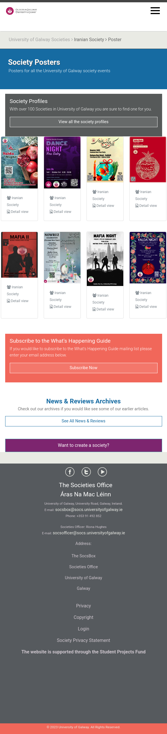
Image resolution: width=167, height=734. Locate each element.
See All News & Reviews (83, 421)
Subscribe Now (83, 367)
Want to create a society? (83, 445)
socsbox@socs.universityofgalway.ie (88, 509)
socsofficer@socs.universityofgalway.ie (89, 533)
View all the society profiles (84, 121)
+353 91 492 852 (89, 516)
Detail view (18, 211)
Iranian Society (89, 39)
